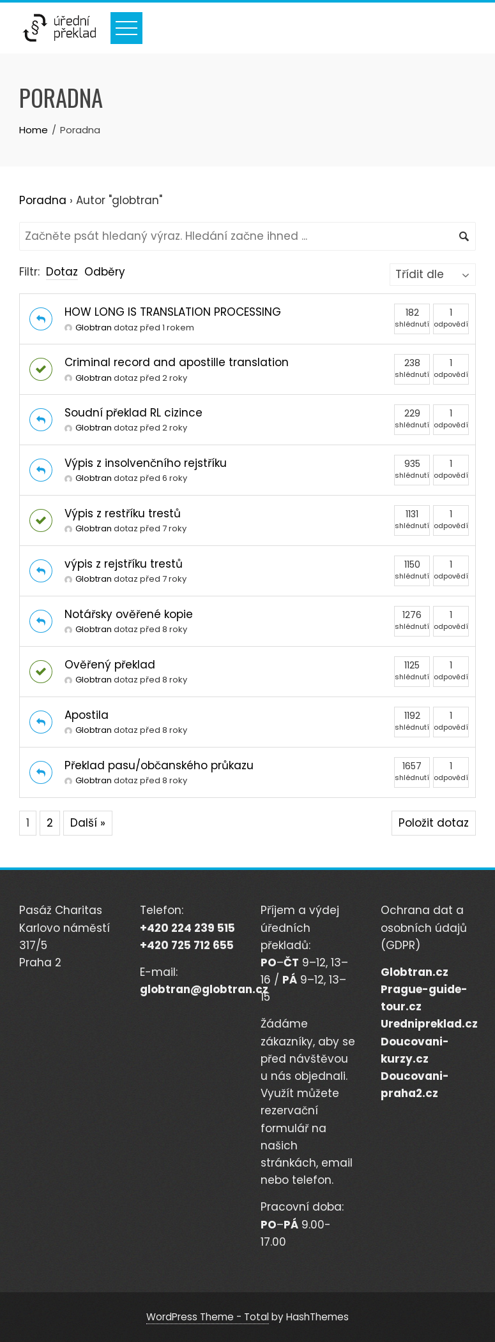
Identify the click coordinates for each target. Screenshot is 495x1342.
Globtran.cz (414, 972)
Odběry (104, 271)
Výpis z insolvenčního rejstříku (146, 463)
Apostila (87, 715)
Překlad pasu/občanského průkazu (159, 765)
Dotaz (62, 271)
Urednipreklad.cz (429, 1023)
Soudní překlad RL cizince (133, 412)
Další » (87, 822)
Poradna (42, 200)
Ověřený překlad (110, 664)
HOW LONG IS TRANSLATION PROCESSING (173, 312)
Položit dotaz (434, 822)
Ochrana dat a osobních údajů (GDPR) (424, 927)
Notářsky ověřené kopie (129, 614)
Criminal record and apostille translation (177, 362)
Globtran (88, 327)
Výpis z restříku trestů (123, 513)
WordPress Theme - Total (207, 1317)
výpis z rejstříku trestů (124, 563)
